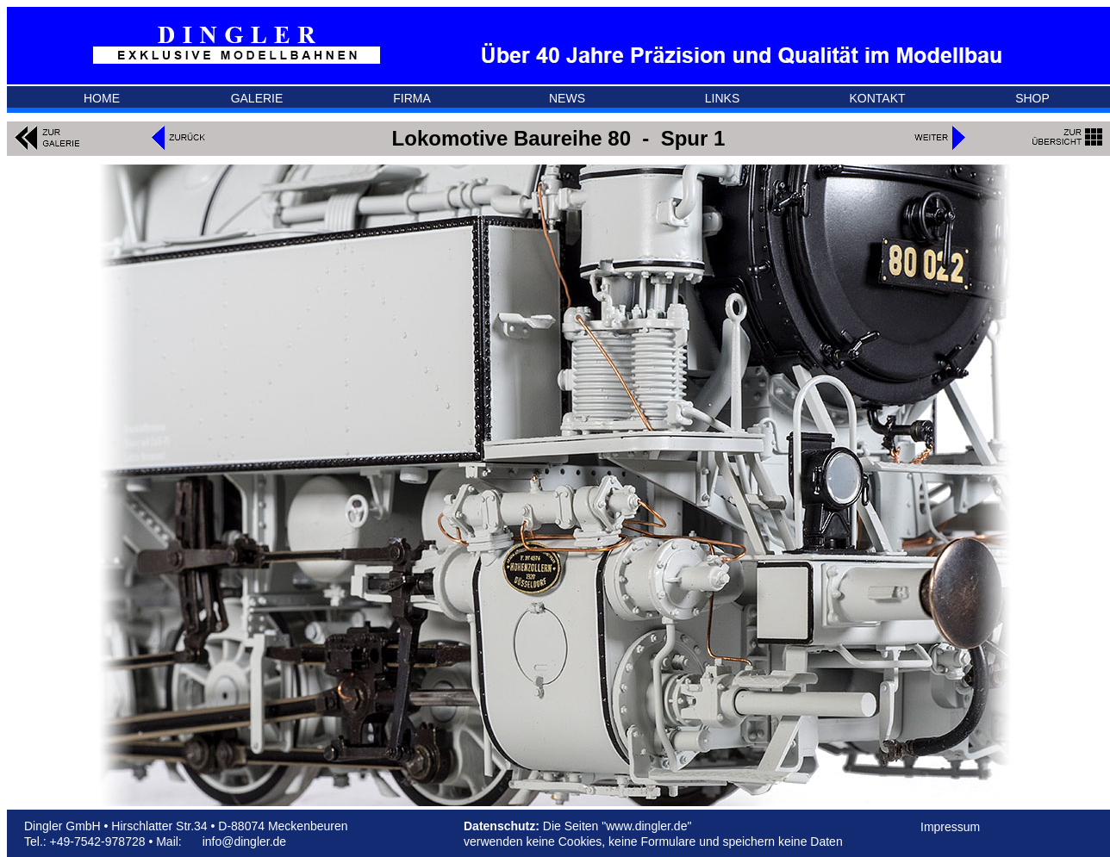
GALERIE (257, 98)
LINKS (722, 98)
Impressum (950, 827)
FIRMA (412, 98)
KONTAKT (877, 98)
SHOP (1032, 98)
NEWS (567, 98)
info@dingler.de (245, 841)
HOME (102, 98)
